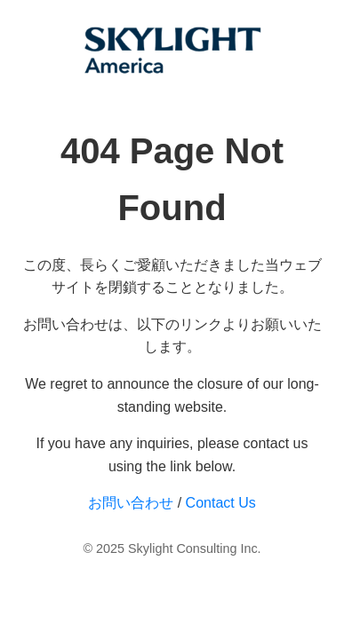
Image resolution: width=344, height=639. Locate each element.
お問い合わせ (130, 502)
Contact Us (221, 502)
